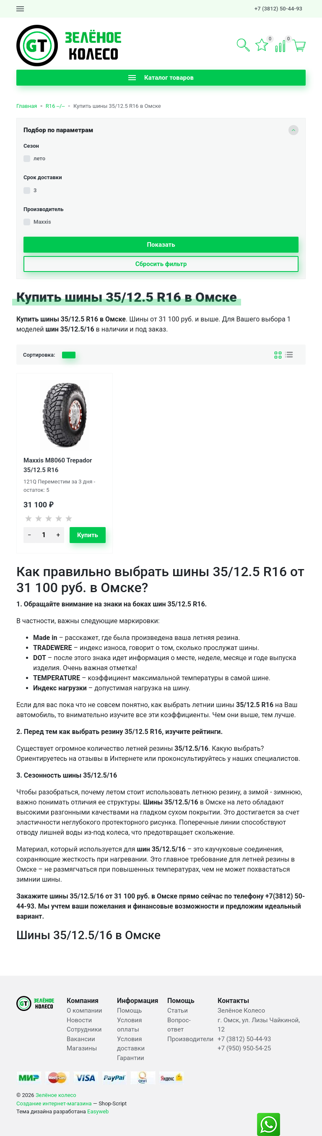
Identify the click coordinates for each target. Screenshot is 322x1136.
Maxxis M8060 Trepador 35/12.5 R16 (57, 465)
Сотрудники (84, 1029)
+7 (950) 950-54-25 (244, 1048)
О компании (84, 1010)
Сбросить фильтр (161, 264)
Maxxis (42, 222)
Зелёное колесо (56, 1095)
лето (39, 158)
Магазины (82, 1048)
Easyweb (98, 1111)
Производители (190, 1039)
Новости (79, 1020)
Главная (26, 106)
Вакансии (81, 1039)
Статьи (177, 1010)
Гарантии (130, 1058)
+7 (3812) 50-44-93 (278, 8)
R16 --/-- (55, 106)
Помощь (129, 1010)
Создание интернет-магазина (54, 1103)
